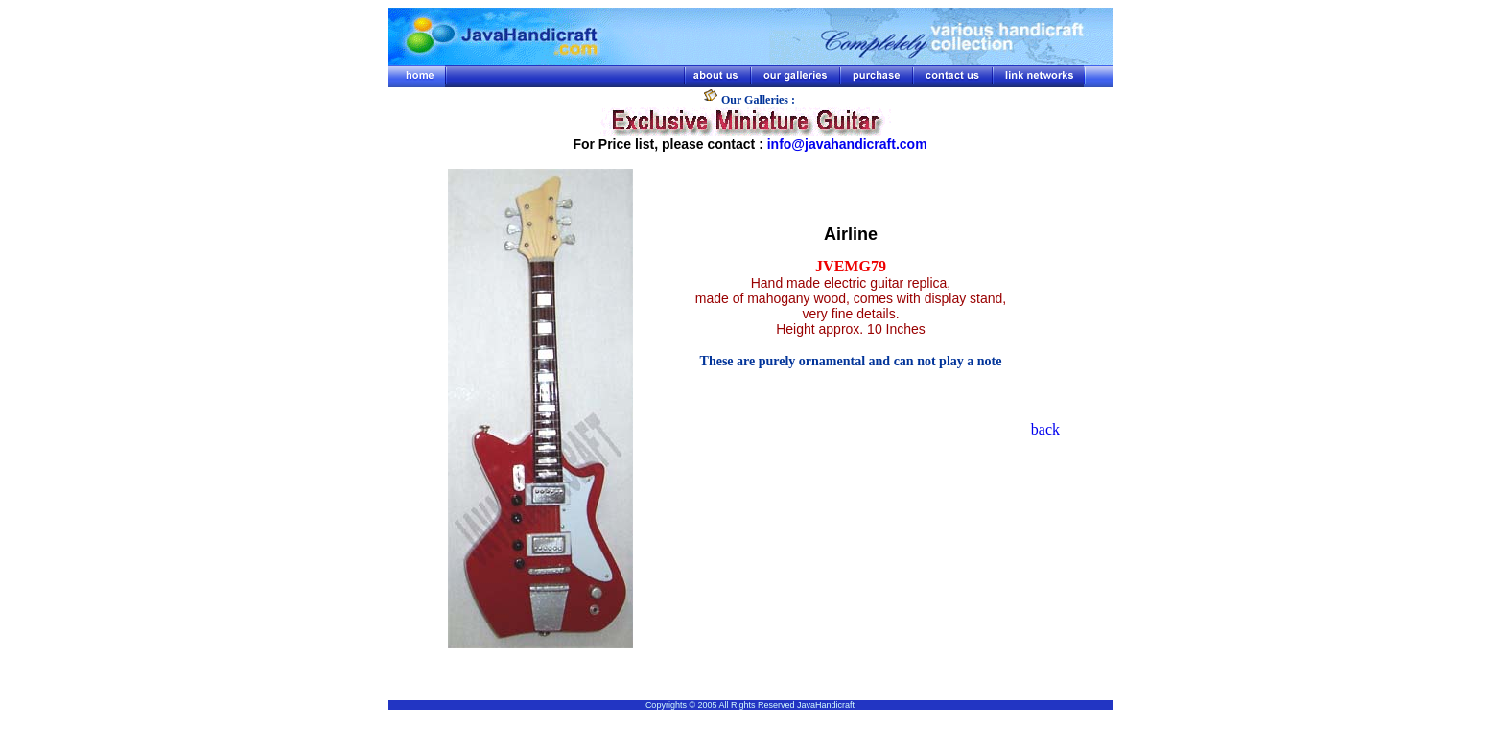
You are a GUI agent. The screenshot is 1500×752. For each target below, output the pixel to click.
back (1045, 429)
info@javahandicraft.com (847, 144)
